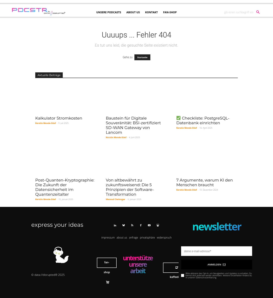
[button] (243, 12)
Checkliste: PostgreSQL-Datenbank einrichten (202, 120)
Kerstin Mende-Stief (45, 123)
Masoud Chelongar (115, 199)
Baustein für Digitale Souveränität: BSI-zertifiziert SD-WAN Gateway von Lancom (133, 125)
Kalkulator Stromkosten (58, 118)
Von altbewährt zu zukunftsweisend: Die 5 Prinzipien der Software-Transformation (130, 187)
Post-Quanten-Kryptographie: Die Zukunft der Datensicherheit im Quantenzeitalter (64, 187)
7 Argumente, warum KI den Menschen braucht (204, 182)
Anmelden (217, 264)
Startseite (142, 57)
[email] (216, 251)
